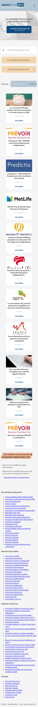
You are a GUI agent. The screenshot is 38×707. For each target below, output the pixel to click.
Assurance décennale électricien (17, 576)
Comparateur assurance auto (16, 649)
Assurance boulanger (13, 572)
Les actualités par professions (18, 60)
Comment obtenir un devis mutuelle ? (19, 633)
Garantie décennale (12, 501)
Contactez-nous (11, 695)
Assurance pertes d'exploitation (17, 506)
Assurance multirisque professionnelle (20, 499)
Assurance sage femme (14, 594)
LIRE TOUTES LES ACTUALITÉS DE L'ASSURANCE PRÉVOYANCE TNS (16, 455)
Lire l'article (19, 120)
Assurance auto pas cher (14, 651)
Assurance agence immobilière (17, 570)
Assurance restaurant (13, 592)
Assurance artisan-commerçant (17, 560)
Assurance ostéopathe (13, 585)
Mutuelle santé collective (14, 515)
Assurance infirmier (12, 581)
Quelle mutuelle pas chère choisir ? (18, 658)
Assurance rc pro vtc (13, 599)
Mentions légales (11, 688)
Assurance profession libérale (16, 565)
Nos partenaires (11, 686)
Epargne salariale (11, 542)
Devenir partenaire (12, 683)
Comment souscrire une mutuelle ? (18, 615)
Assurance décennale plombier (17, 590)
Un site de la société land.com (14, 5)
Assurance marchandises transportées (20, 510)
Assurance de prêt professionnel (17, 517)
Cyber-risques (10, 504)
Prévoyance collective (13, 526)
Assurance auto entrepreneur (16, 563)
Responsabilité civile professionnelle (19, 497)
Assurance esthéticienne (14, 579)
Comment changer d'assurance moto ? (20, 617)
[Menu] (34, 5)
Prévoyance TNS (11, 524)
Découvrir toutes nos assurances (16, 477)
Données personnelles (13, 690)
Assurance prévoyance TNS (18, 69)
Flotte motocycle (11, 535)
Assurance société (12, 556)
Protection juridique (13, 522)
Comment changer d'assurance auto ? (19, 608)
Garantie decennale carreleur (16, 574)
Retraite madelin (11, 540)
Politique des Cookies (13, 692)
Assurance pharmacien (14, 588)
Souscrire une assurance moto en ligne (20, 645)
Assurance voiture (12, 622)
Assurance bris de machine (15, 508)
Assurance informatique (14, 567)
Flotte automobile (12, 533)
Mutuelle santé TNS (12, 513)
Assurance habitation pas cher (17, 654)
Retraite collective (12, 537)
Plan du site (9, 697)
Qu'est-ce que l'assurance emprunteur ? (20, 620)
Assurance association (13, 558)
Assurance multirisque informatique (19, 519)
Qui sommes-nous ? (12, 681)
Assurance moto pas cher (15, 656)
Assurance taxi (10, 597)
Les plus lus (33, 84)
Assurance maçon (12, 583)
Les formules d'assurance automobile (19, 647)
